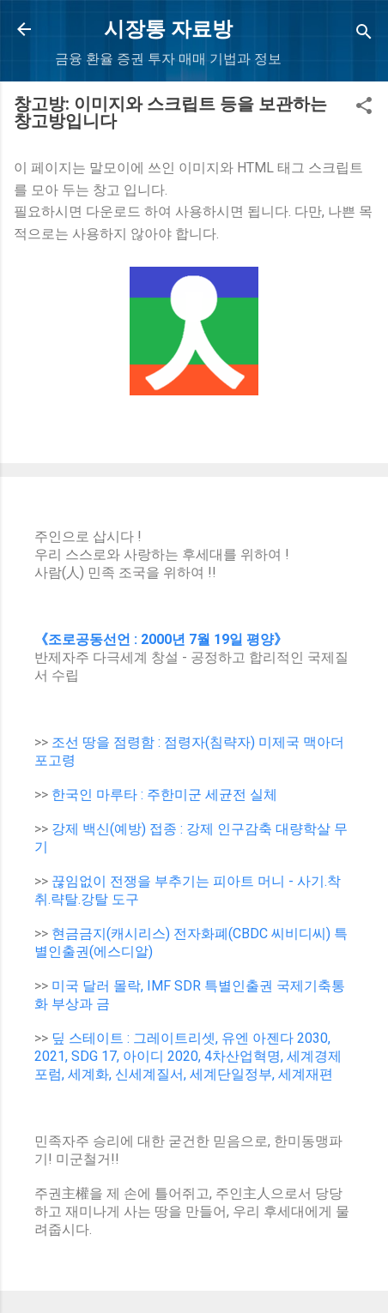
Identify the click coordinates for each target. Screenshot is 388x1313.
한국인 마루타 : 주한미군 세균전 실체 (164, 794)
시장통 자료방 (168, 29)
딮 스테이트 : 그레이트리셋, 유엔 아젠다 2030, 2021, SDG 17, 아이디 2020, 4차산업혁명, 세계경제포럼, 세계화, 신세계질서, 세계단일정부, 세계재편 (188, 1056)
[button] (364, 108)
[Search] (364, 35)
